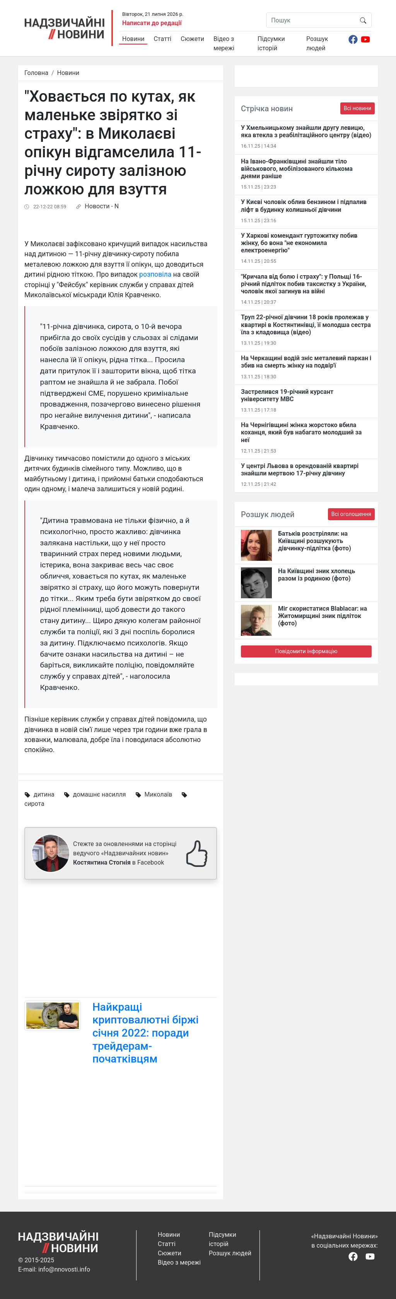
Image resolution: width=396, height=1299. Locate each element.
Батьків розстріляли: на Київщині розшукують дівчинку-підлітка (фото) (314, 541)
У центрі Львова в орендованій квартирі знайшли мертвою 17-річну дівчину (299, 469)
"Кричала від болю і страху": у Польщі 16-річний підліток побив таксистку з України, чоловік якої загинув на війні (303, 284)
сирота (34, 803)
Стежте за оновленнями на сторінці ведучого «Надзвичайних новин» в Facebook (124, 853)
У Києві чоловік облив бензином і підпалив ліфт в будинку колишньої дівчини (304, 205)
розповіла (155, 274)
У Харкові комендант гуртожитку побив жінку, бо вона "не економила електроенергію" (299, 243)
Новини (133, 39)
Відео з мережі (223, 43)
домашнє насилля (99, 794)
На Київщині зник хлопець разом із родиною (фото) (316, 574)
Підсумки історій (271, 43)
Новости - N (102, 206)
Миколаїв (158, 794)
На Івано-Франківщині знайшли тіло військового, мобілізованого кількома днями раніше (297, 169)
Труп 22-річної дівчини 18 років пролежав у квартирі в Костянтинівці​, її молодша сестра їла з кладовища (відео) (306, 324)
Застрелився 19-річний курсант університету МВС (287, 395)
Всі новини (357, 108)
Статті (162, 39)
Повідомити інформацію (306, 651)
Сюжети (192, 39)
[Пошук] (310, 20)
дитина (44, 794)
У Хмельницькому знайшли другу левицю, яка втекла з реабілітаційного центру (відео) (306, 131)
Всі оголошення (351, 514)
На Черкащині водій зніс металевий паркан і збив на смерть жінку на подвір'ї (306, 361)
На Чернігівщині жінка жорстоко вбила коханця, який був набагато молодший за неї (301, 432)
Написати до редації (152, 23)
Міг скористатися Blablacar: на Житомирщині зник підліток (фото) (322, 616)
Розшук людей (317, 43)
